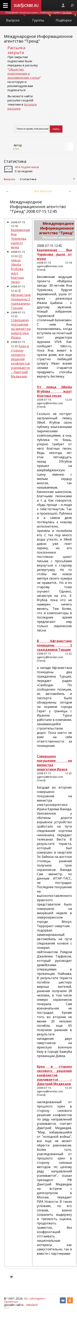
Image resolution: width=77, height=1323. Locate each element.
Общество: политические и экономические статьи (23, 73)
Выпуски (15, 18)
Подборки (66, 18)
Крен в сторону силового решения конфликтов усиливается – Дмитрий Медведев (20, 361)
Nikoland (32, 1305)
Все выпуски (43, 191)
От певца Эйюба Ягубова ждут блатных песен (17, 269)
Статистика (15, 161)
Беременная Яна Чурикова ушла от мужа (20, 238)
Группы (41, 18)
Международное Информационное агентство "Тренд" (38, 39)
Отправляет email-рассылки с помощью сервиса (38, 12)
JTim (16, 149)
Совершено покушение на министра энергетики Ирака (21, 329)
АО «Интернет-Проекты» (25, 1300)
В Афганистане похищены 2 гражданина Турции (21, 299)
